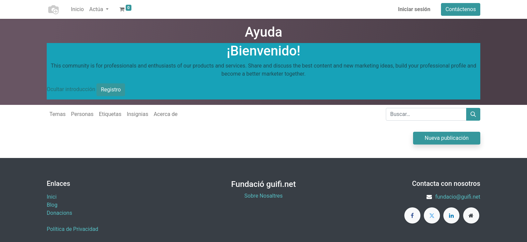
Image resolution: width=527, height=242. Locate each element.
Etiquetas (110, 114)
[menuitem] (77, 9)
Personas (82, 114)
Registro (111, 89)
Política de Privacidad (72, 229)
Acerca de (165, 114)
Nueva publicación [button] (447, 138)
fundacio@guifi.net (457, 197)
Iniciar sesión (414, 9)
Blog (52, 205)
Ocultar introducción (71, 89)
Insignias (137, 114)
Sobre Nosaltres (263, 196)
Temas (57, 114)
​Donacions (59, 213)
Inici (51, 197)
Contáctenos (460, 9)
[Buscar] (473, 114)
